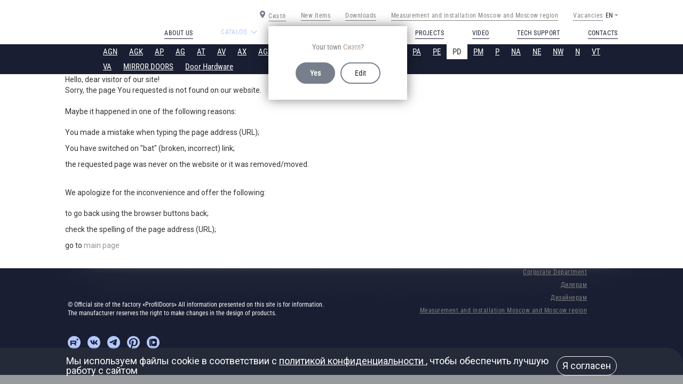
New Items (316, 15)
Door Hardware (209, 66)
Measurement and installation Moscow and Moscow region (475, 15)
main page (102, 245)
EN (609, 15)
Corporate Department (555, 272)
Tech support (538, 33)
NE (537, 52)
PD (457, 52)
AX (242, 52)
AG (180, 52)
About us (178, 33)
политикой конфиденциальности (352, 360)
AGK (136, 52)
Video (480, 33)
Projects (429, 33)
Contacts (603, 33)
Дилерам (574, 285)
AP (159, 52)
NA (516, 52)
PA (416, 52)
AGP (265, 52)
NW (558, 52)
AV (221, 52)
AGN (110, 52)
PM (478, 52)
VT (596, 52)
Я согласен (586, 365)
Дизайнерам (569, 297)
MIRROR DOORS (148, 66)
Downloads (360, 15)
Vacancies (588, 15)
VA (107, 66)
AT (201, 52)
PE (437, 52)
